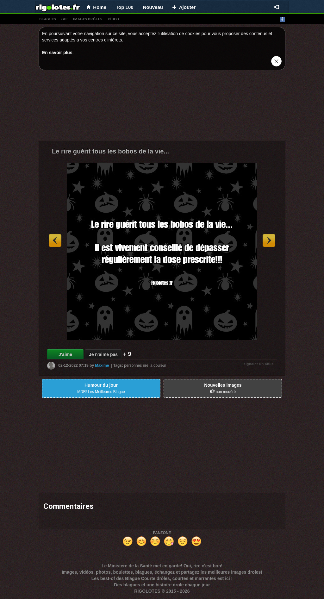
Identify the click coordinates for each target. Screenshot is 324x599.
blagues (47, 19)
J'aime (65, 354)
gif (64, 19)
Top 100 (125, 7)
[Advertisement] (162, 106)
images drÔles (87, 19)
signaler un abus (259, 364)
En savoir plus (57, 52)
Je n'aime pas (103, 354)
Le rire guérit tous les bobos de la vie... (110, 151)
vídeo (113, 19)
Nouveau (153, 7)
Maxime (102, 365)
